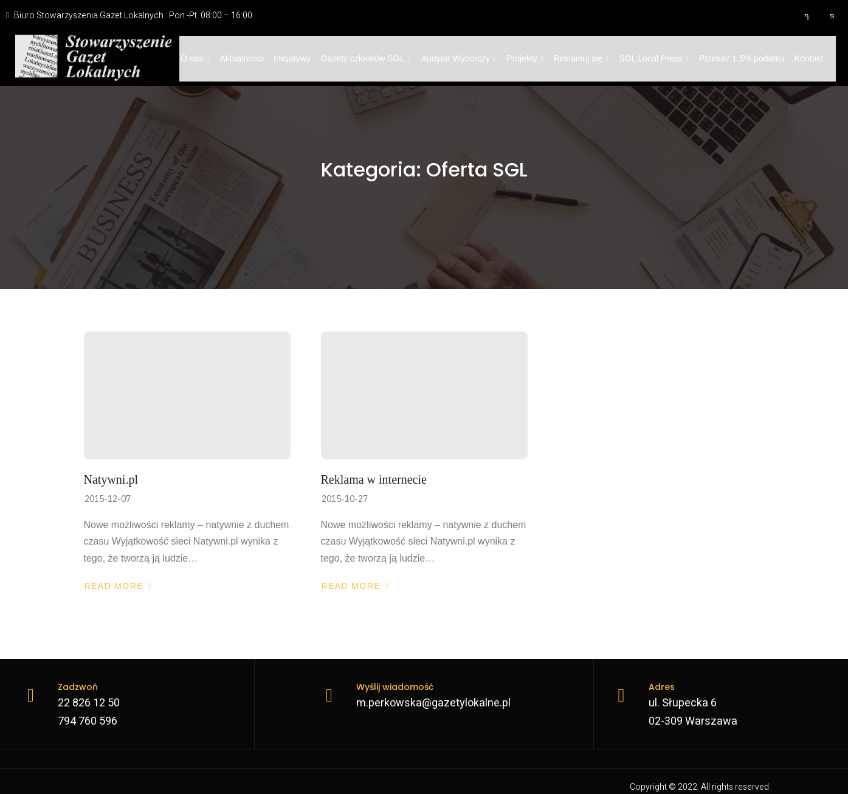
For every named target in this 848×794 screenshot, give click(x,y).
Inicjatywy (292, 58)
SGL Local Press (654, 58)
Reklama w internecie (374, 479)
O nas (195, 58)
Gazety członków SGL (366, 58)
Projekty (525, 58)
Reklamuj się (581, 58)
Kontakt (809, 58)
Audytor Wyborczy (459, 58)
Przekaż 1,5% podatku (741, 58)
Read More (118, 586)
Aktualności (242, 58)
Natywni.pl (111, 479)
